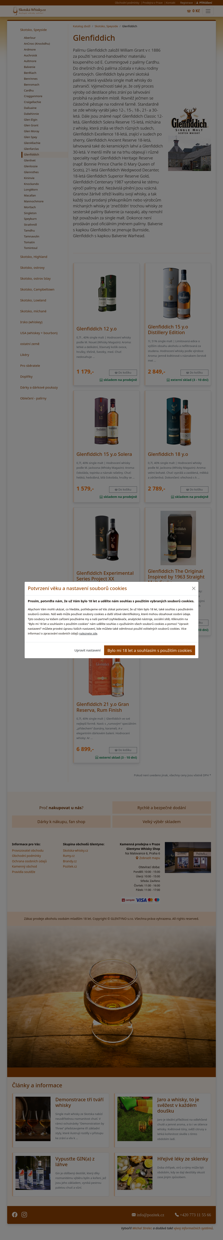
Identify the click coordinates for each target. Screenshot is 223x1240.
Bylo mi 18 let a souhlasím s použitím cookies (150, 650)
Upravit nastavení (87, 650)
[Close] (193, 588)
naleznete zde (88, 633)
